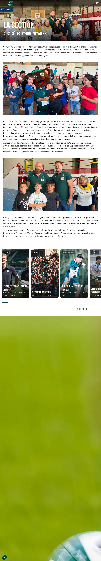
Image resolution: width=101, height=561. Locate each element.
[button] (97, 3)
